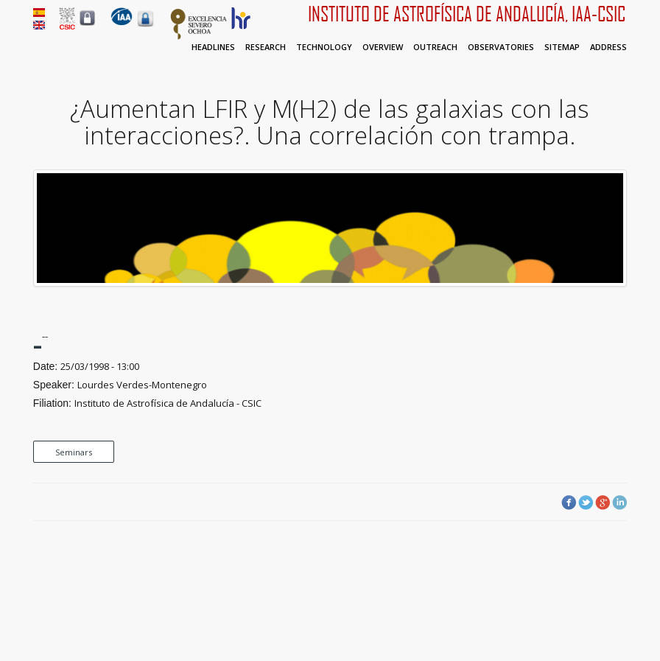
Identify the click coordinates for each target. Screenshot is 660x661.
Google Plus (602, 502)
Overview (382, 46)
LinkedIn (619, 502)
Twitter (585, 502)
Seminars (73, 452)
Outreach (435, 46)
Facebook (568, 502)
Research (265, 46)
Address (608, 46)
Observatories (501, 46)
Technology (324, 46)
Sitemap (562, 46)
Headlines (213, 46)
